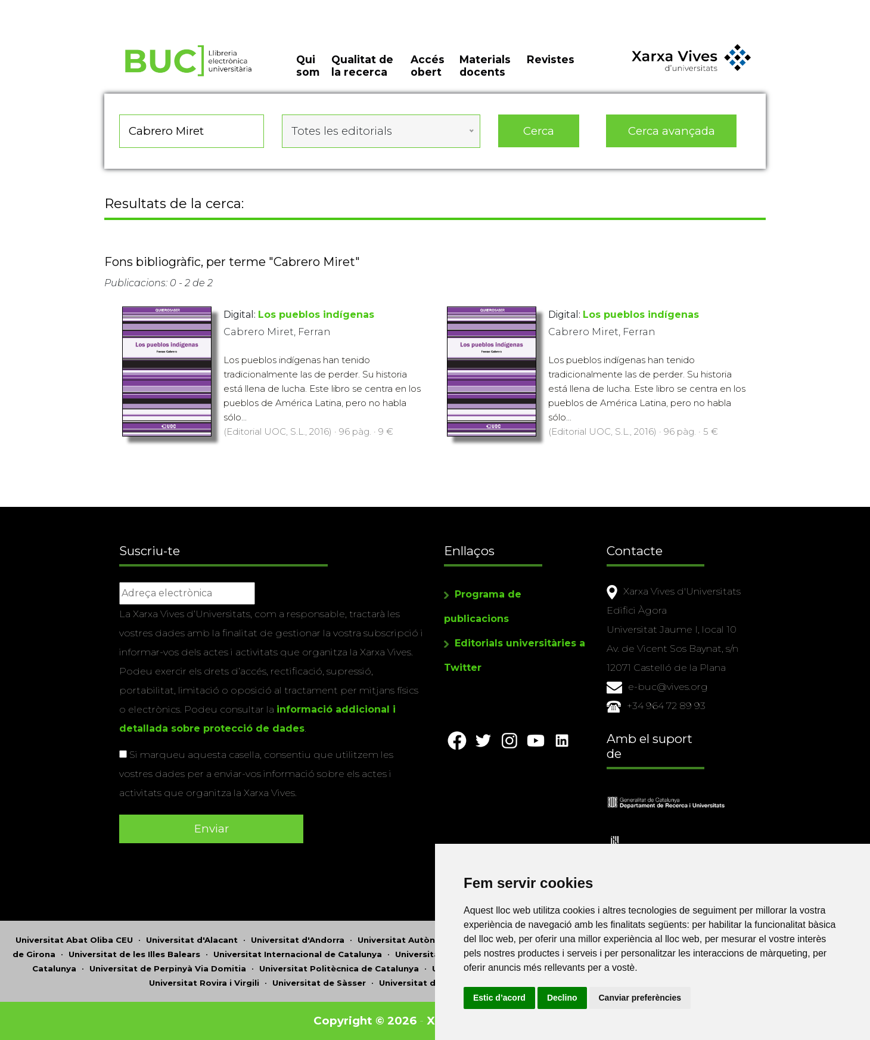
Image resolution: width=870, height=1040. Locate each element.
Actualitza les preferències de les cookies (108, 8)
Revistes (550, 59)
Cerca (538, 131)
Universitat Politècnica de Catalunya (339, 968)
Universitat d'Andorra (297, 940)
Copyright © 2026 (365, 1020)
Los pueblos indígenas (316, 314)
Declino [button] (562, 997)
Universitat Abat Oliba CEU (74, 940)
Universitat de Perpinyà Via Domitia (167, 968)
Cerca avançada (671, 131)
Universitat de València (429, 983)
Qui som (307, 65)
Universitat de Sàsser (319, 983)
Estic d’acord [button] (499, 997)
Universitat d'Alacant (192, 940)
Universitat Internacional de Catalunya (297, 954)
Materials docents (485, 65)
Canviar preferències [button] (640, 997)
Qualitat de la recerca (362, 65)
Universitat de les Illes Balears (134, 954)
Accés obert (428, 65)
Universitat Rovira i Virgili (204, 983)
